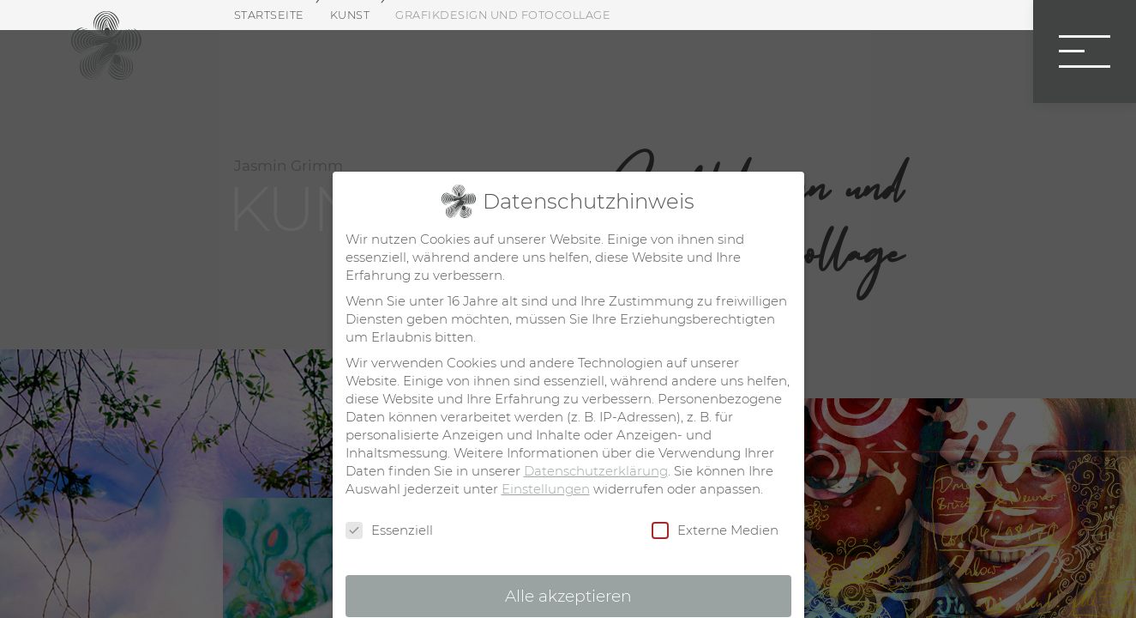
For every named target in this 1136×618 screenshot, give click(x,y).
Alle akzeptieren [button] (568, 596)
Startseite (269, 15)
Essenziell (389, 530)
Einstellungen (546, 489)
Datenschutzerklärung (596, 471)
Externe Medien (715, 530)
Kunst (350, 15)
